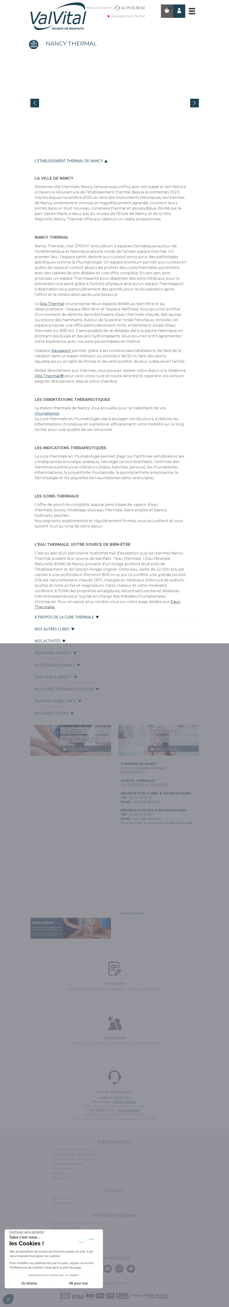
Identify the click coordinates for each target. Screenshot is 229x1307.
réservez (77, 749)
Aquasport (61, 350)
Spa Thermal (52, 303)
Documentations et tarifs (72, 1150)
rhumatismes (47, 413)
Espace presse (63, 1203)
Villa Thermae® (49, 376)
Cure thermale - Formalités (73, 1154)
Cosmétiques (62, 1168)
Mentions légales (65, 1228)
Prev (34, 103)
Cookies (57, 1232)
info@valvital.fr (125, 1102)
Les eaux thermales (67, 1164)
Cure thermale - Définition (72, 1159)
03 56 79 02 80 (141, 814)
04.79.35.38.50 (128, 1110)
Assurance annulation (68, 1237)
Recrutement (62, 1198)
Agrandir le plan (133, 913)
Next (194, 103)
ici (190, 823)
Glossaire (58, 1173)
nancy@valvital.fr (146, 802)
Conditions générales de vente (76, 1223)
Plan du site (61, 1178)
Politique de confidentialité (73, 1242)
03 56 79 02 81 (141, 797)
